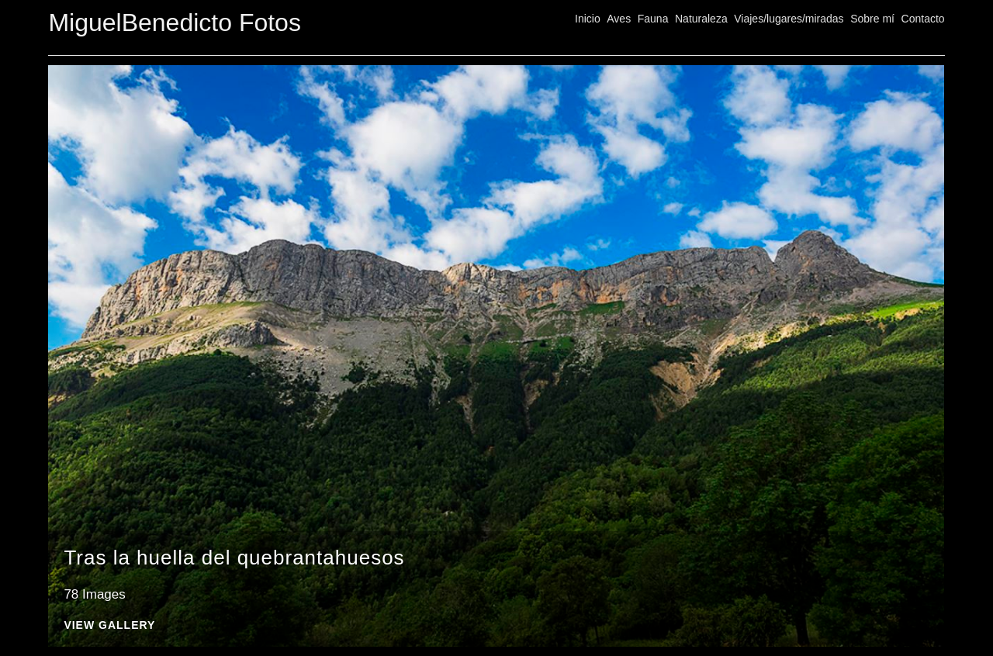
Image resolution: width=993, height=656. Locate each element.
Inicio (587, 18)
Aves (619, 18)
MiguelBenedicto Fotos (174, 22)
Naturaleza (701, 18)
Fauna (653, 18)
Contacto (923, 18)
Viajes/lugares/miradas (788, 18)
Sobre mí (872, 18)
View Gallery (109, 625)
